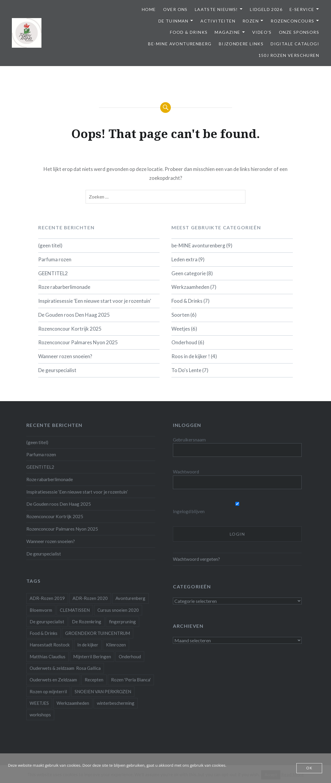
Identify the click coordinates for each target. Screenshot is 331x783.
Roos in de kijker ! (190, 356)
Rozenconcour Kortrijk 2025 (70, 329)
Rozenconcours (292, 20)
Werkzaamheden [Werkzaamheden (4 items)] (73, 703)
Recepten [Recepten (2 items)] (94, 679)
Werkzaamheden (190, 287)
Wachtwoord (186, 471)
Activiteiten (217, 20)
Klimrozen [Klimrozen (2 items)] (116, 644)
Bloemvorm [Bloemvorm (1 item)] (41, 610)
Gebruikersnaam (189, 439)
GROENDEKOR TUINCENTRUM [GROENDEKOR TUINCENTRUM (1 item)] (97, 633)
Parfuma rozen (54, 259)
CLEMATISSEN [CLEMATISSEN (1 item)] (75, 610)
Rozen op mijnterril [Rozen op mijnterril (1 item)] (48, 691)
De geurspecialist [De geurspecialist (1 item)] (47, 621)
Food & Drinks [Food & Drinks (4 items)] (43, 633)
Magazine (227, 32)
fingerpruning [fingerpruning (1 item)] (122, 621)
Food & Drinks (189, 32)
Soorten (180, 315)
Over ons (175, 9)
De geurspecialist (57, 370)
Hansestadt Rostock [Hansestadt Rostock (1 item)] (50, 644)
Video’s (262, 32)
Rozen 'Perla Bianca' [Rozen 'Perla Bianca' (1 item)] (131, 679)
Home (149, 9)
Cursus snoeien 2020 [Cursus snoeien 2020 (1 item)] (118, 610)
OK (309, 768)
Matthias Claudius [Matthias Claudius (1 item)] (47, 656)
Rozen (250, 20)
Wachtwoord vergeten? (196, 559)
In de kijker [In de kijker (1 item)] (87, 644)
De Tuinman (173, 20)
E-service (302, 9)
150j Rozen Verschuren (288, 55)
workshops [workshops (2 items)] (40, 714)
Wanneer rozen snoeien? (65, 356)
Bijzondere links (241, 43)
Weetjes (180, 329)
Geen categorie (188, 273)
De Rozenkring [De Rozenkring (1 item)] (86, 621)
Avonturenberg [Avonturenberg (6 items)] (130, 598)
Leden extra (184, 259)
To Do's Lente (186, 370)
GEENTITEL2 (53, 273)
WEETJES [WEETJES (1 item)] (39, 703)
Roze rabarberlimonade (64, 287)
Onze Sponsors (299, 32)
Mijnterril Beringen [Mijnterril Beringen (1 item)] (92, 656)
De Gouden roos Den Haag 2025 (74, 315)
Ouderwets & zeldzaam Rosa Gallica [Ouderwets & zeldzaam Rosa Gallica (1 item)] (65, 668)
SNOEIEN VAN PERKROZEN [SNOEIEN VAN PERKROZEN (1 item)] (103, 691)
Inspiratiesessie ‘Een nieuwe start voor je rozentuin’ (94, 301)
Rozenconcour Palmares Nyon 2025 (78, 342)
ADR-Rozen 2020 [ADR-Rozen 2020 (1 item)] (90, 598)
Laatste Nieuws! (216, 9)
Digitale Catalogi (295, 43)
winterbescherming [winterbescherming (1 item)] (115, 703)
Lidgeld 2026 (266, 9)
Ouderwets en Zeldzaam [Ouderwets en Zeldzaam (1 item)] (53, 679)
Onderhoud (184, 342)
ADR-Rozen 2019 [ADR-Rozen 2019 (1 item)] (47, 598)
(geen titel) (50, 245)
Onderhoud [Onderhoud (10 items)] (130, 656)
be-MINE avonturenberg (179, 43)
